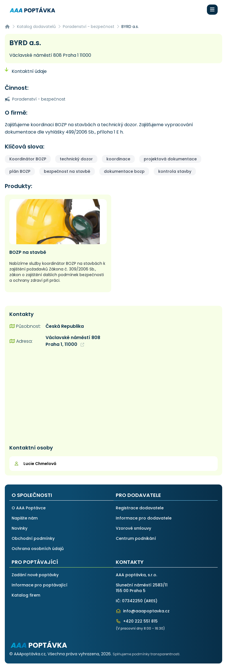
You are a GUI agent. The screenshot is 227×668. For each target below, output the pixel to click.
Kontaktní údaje (26, 71)
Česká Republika (65, 326)
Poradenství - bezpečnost (88, 26)
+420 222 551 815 (137, 621)
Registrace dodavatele (140, 508)
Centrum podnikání (136, 538)
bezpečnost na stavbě (67, 171)
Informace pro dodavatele (144, 518)
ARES (150, 601)
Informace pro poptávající (39, 585)
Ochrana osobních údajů (38, 548)
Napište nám (25, 518)
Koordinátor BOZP (27, 159)
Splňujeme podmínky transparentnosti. (146, 654)
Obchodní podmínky (33, 538)
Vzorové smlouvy (133, 528)
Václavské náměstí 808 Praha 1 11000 (50, 55)
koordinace (118, 159)
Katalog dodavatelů (36, 26)
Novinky (19, 528)
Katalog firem (26, 595)
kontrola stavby (174, 171)
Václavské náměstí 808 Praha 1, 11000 (73, 341)
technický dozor (76, 159)
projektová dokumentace (170, 159)
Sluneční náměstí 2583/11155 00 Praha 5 (142, 587)
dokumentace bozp (124, 171)
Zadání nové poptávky (35, 575)
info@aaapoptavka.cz (143, 611)
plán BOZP (19, 171)
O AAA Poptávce (29, 508)
